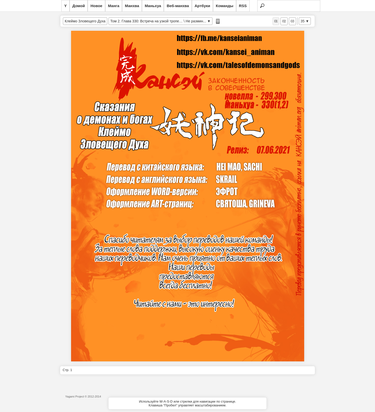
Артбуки (202, 6)
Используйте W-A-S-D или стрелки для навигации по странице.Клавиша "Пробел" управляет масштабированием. (187, 403)
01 (275, 21)
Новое (96, 6)
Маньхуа (153, 6)
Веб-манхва (178, 6)
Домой (78, 6)
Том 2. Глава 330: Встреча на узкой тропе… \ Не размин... (158, 21)
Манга (113, 6)
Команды (224, 6)
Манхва (132, 6)
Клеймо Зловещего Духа (85, 21)
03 (292, 21)
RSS (243, 6)
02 (284, 21)
